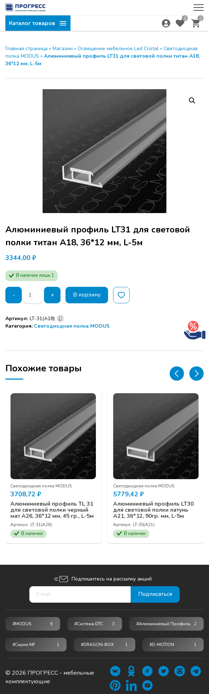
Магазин (63, 48)
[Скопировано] (60, 318)
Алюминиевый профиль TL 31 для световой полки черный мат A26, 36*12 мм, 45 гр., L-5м (52, 512)
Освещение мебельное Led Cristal (118, 48)
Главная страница (26, 48)
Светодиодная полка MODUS (72, 326)
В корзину (87, 295)
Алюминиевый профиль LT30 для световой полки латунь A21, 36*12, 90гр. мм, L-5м (154, 509)
